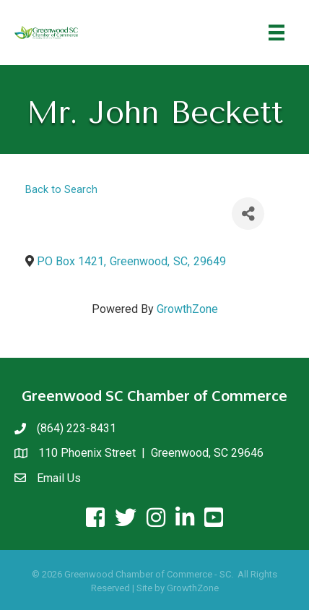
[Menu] (276, 32)
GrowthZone (187, 309)
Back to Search (61, 190)
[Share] (248, 213)
